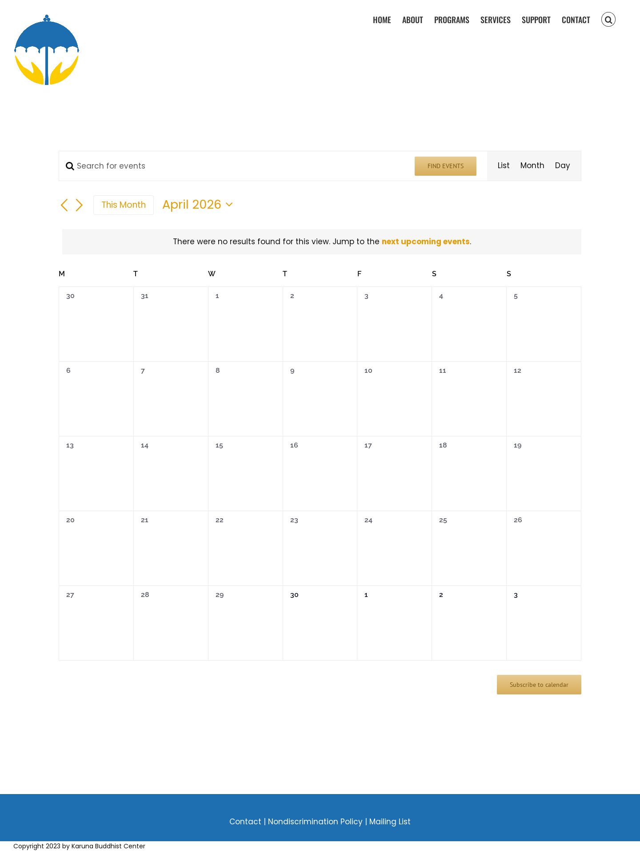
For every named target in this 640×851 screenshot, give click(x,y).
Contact (245, 821)
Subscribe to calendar (539, 685)
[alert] (321, 242)
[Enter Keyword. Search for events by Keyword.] (231, 166)
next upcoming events (426, 241)
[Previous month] (64, 206)
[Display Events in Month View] (532, 166)
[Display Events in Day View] (562, 166)
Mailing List (390, 821)
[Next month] (79, 206)
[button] (608, 18)
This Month (123, 205)
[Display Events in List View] (504, 166)
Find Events (446, 166)
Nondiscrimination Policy (316, 821)
